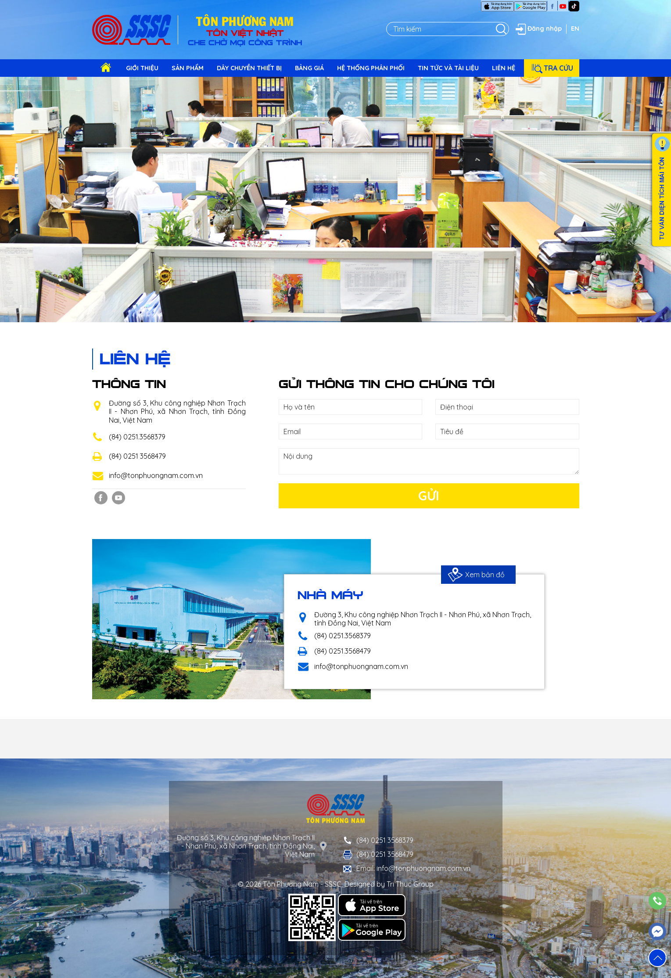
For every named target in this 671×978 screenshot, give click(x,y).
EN (575, 28)
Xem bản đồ (476, 574)
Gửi (428, 495)
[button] (657, 958)
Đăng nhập (537, 29)
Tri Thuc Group (410, 884)
